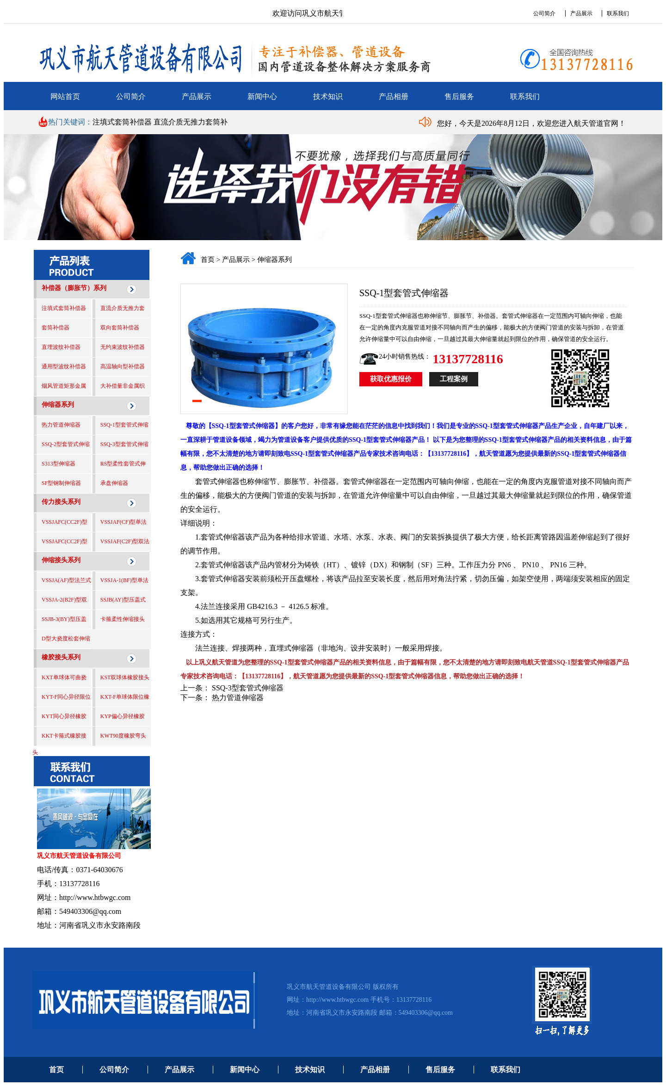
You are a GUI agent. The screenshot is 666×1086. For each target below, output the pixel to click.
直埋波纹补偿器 (61, 347)
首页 (208, 259)
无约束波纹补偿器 (122, 347)
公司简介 (544, 13)
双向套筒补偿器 (119, 327)
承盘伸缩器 (114, 483)
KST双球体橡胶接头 (125, 677)
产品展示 (581, 13)
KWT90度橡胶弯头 (123, 735)
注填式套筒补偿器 (123, 122)
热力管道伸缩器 (61, 425)
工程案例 (454, 379)
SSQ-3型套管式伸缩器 (248, 688)
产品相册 (393, 96)
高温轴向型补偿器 (122, 366)
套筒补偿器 (55, 327)
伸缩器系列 (58, 404)
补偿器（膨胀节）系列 (74, 288)
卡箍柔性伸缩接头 (122, 619)
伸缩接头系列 (61, 560)
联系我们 (618, 13)
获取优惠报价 (391, 379)
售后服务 (459, 96)
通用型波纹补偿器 (64, 366)
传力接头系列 (61, 501)
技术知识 (328, 96)
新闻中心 (262, 96)
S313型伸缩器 (58, 463)
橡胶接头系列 (61, 657)
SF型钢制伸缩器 (61, 483)
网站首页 (65, 96)
